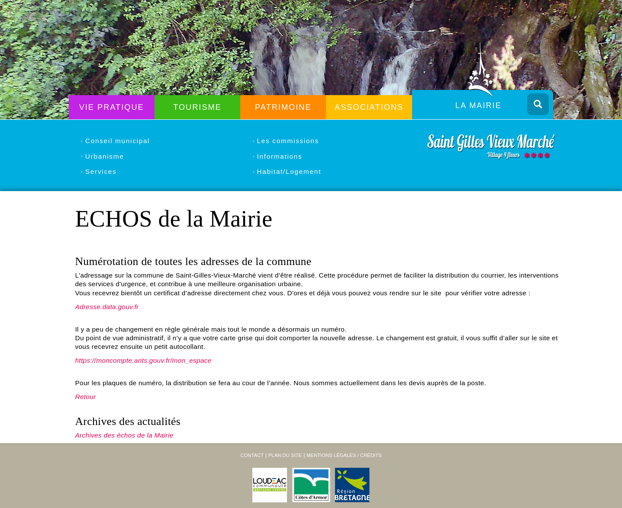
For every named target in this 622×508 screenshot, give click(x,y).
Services (101, 171)
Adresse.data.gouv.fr (107, 306)
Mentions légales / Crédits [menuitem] (344, 455)
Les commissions (288, 140)
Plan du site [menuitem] (285, 455)
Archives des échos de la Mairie (124, 435)
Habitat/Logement (289, 171)
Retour (85, 396)
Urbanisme (104, 156)
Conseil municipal (117, 140)
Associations (369, 107)
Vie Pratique (111, 107)
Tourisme (197, 107)
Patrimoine (283, 107)
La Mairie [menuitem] (478, 105)
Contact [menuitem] (252, 455)
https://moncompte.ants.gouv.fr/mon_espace (143, 360)
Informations (280, 156)
